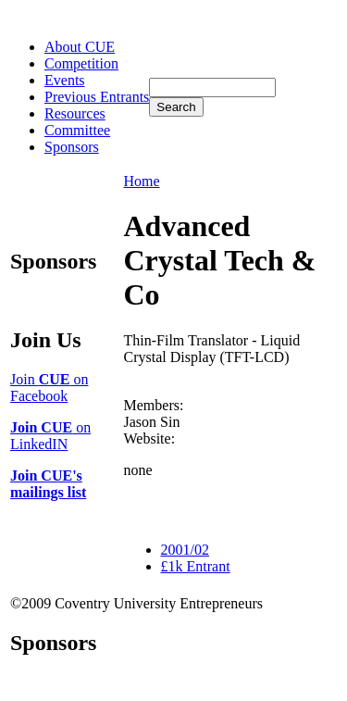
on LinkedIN (50, 435)
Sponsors (71, 147)
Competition (81, 63)
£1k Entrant (195, 566)
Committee (77, 130)
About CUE (79, 47)
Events (64, 80)
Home (142, 181)
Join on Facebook (49, 387)
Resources (74, 113)
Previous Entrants (96, 97)
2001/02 (185, 549)
